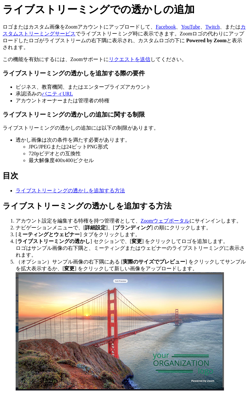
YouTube (190, 27)
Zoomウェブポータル (165, 221)
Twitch (212, 27)
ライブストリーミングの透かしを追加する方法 (70, 190)
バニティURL (57, 93)
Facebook (166, 27)
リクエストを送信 (129, 59)
